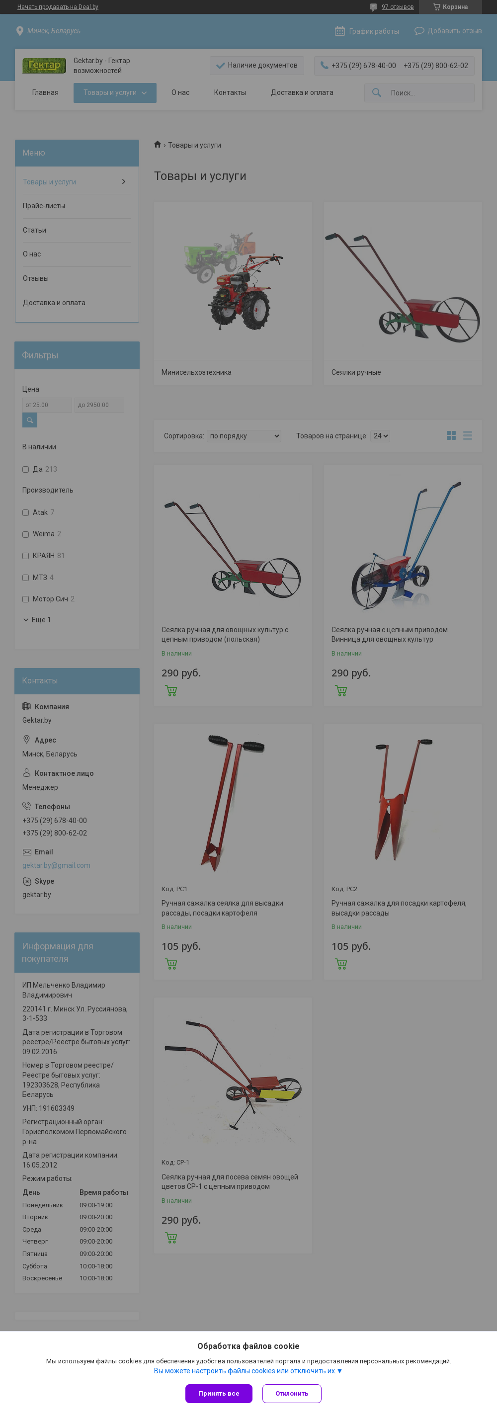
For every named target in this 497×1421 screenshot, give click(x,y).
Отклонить (292, 1393)
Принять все (219, 1393)
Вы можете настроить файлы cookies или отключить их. (245, 1371)
